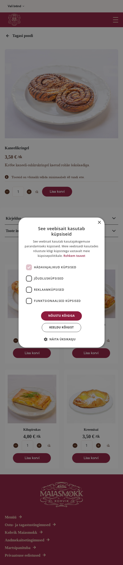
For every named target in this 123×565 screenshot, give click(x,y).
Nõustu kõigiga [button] (61, 316)
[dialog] (61, 282)
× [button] (99, 222)
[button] (61, 339)
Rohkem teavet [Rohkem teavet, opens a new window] (75, 256)
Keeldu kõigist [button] (61, 327)
